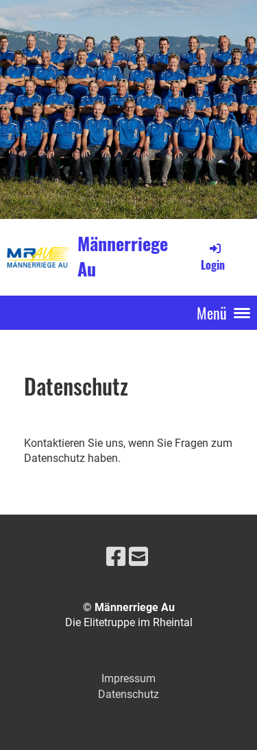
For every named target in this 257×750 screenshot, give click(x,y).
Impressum (128, 678)
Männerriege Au (122, 256)
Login (213, 256)
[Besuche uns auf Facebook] (115, 557)
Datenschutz (128, 694)
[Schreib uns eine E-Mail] (138, 557)
